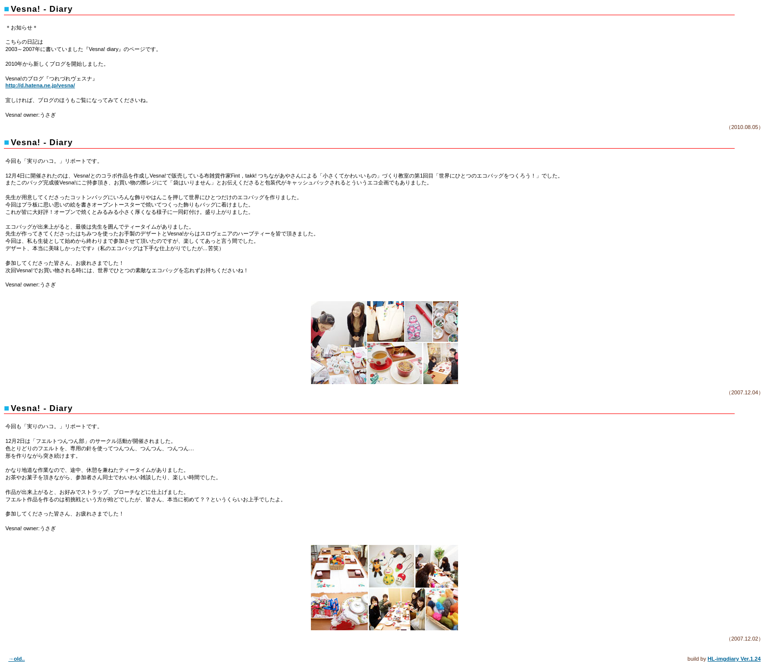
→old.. (16, 659)
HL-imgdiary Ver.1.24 (734, 659)
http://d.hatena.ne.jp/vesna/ (40, 85)
